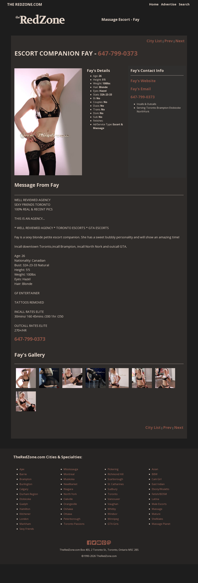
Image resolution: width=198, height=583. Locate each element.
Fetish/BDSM (159, 494)
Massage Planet (161, 524)
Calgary (23, 489)
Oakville (68, 499)
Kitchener (25, 514)
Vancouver (114, 499)
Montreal (69, 474)
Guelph (23, 504)
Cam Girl (156, 479)
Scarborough (115, 479)
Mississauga (71, 469)
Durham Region (28, 494)
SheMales (157, 519)
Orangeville (70, 504)
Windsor (112, 514)
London (23, 519)
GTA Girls (113, 524)
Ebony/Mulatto (160, 489)
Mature (156, 514)
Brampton (25, 479)
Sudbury (112, 489)
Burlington (25, 484)
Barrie (23, 474)
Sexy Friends (26, 529)
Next (180, 40)
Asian (155, 469)
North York (70, 494)
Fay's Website (143, 80)
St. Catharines (116, 484)
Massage (157, 509)
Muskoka (69, 479)
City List (154, 40)
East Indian (158, 484)
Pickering (113, 469)
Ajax (21, 469)
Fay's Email (141, 88)
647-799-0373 (118, 53)
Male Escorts (159, 504)
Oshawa (68, 509)
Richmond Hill (115, 474)
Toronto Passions (74, 524)
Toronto (113, 494)
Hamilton (24, 509)
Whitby (112, 509)
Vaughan (113, 504)
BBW (154, 474)
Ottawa (68, 514)
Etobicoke (25, 499)
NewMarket (70, 484)
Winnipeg (113, 519)
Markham (25, 524)
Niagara (68, 489)
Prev (168, 40)
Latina (155, 499)
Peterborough (72, 519)
